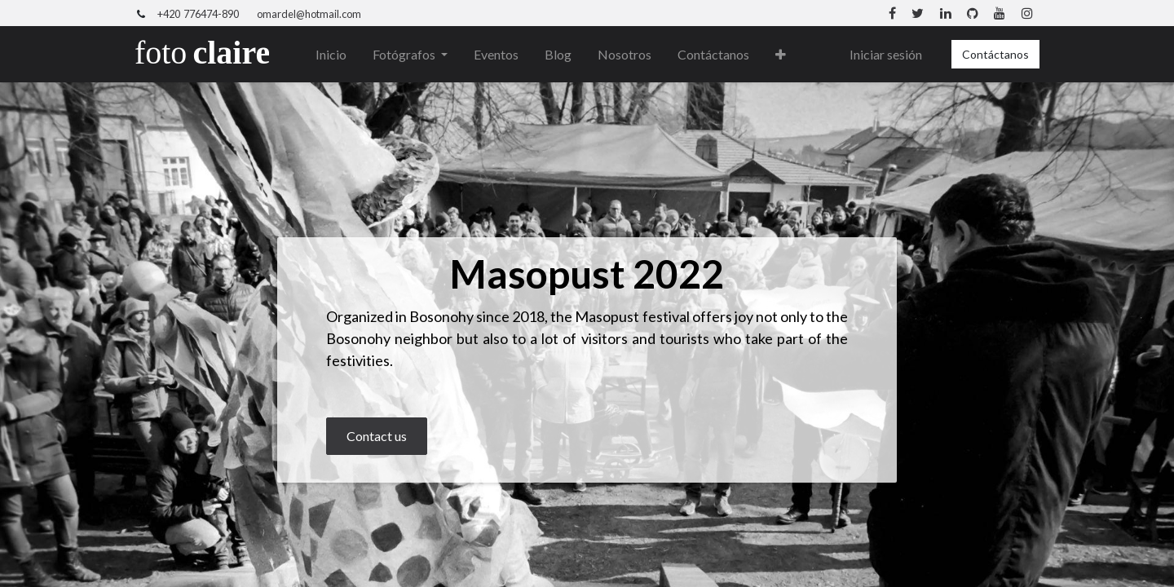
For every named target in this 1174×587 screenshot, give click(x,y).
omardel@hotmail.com (309, 13)
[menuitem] (331, 54)
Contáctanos (995, 54)
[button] (780, 54)
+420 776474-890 (198, 13)
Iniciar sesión (886, 54)
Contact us (376, 436)
